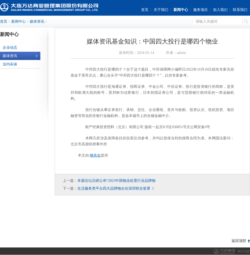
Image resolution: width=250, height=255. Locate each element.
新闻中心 (180, 10)
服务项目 (200, 10)
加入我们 (220, 10)
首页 (144, 10)
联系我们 (240, 10)
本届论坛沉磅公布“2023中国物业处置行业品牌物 (116, 181)
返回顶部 (239, 241)
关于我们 (161, 10)
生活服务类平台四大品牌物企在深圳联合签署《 (115, 188)
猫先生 (95, 155)
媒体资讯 (37, 21)
